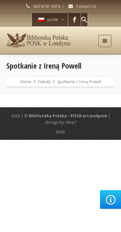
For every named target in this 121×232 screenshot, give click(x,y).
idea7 (70, 122)
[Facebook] (74, 19)
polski (51, 19)
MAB (60, 132)
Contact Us (82, 6)
